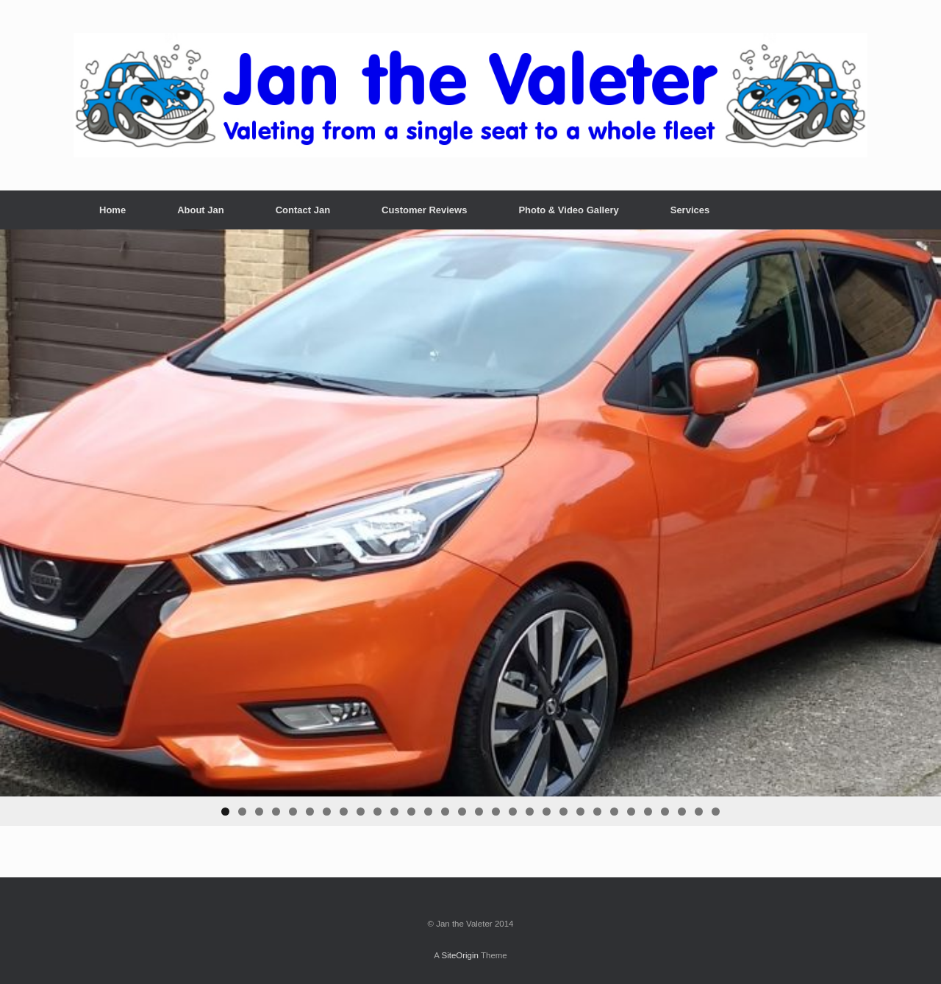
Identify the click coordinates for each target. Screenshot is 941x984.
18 (513, 811)
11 (394, 811)
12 (411, 811)
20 (547, 811)
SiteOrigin (460, 955)
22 (580, 811)
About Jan (200, 209)
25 (631, 811)
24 (614, 811)
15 (462, 811)
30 (716, 811)
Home (112, 209)
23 (597, 811)
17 (496, 811)
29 (699, 811)
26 (648, 811)
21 (563, 811)
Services (690, 209)
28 (682, 811)
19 (530, 811)
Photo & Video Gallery (568, 209)
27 (665, 811)
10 (377, 811)
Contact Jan (303, 209)
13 (428, 811)
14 (445, 811)
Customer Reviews (424, 209)
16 (479, 811)
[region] (470, 527)
